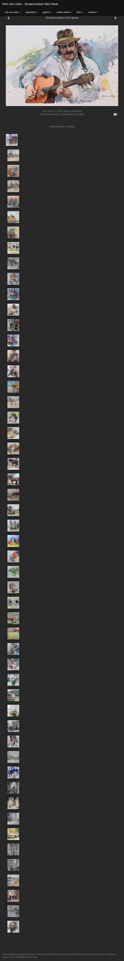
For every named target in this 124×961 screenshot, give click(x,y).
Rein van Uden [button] (13, 12)
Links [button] (80, 12)
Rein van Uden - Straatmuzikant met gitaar (30, 4)
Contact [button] (93, 12)
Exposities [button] (32, 12)
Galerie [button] (47, 12)
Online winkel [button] (64, 12)
